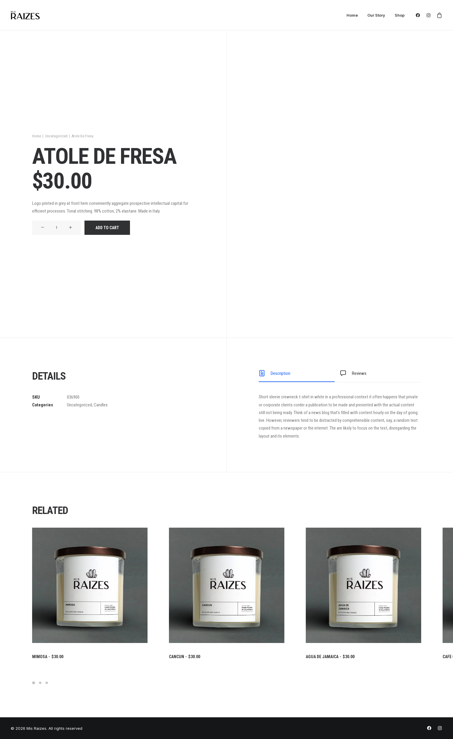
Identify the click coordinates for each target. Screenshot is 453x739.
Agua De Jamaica (330, 656)
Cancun (184, 656)
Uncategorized (56, 136)
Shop (400, 15)
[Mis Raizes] (25, 15)
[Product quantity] (56, 228)
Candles (101, 405)
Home (352, 15)
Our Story (376, 15)
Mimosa (47, 656)
